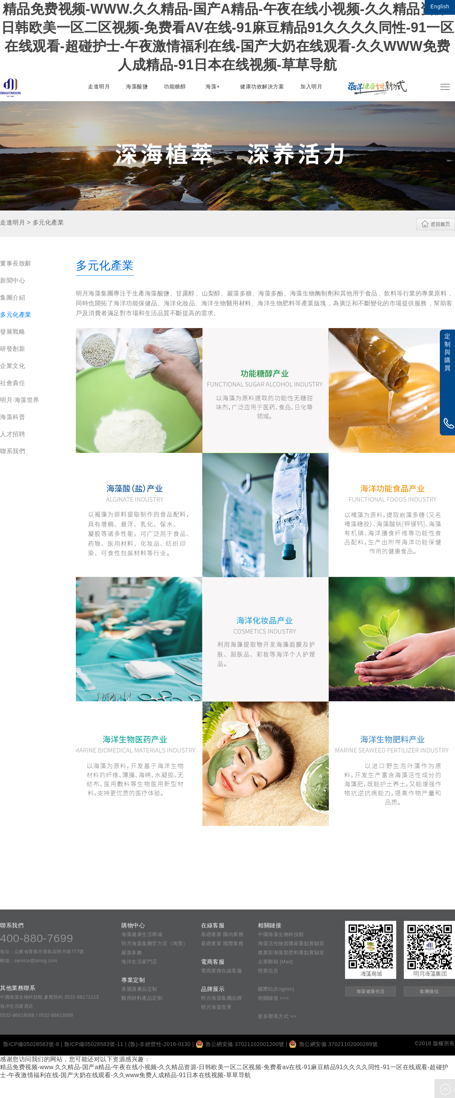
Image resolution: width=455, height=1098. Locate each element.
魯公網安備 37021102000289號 (333, 1044)
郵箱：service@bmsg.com (28, 960)
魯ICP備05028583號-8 (31, 1044)
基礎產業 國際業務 (222, 943)
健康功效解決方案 (262, 86)
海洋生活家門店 (139, 961)
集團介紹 (12, 297)
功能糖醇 (175, 86)
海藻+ (213, 86)
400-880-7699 (36, 938)
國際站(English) (276, 989)
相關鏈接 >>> (273, 998)
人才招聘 (12, 434)
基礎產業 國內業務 (222, 934)
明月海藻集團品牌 (221, 998)
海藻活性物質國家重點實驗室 (291, 943)
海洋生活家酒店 (16, 1006)
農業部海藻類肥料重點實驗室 (291, 952)
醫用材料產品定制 (141, 998)
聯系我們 (12, 451)
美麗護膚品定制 (139, 989)
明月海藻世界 (216, 1007)
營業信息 (268, 971)
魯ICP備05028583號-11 (93, 1044)
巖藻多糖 (131, 952)
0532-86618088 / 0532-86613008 (36, 1015)
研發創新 (12, 349)
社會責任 (12, 383)
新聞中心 (12, 280)
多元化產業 (15, 314)
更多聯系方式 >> (277, 1016)
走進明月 (99, 86)
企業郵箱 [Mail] (275, 961)
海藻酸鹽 (137, 86)
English (439, 6)
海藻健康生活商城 (141, 934)
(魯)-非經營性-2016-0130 (159, 1044)
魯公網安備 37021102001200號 (240, 1044)
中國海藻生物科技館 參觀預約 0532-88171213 (49, 997)
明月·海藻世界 (19, 400)
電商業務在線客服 (221, 971)
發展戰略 (12, 331)
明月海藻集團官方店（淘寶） (154, 943)
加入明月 (311, 86)
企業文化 (12, 366)
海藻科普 (12, 417)
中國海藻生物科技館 (281, 934)
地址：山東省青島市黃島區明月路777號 (42, 951)
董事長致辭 (15, 263)
